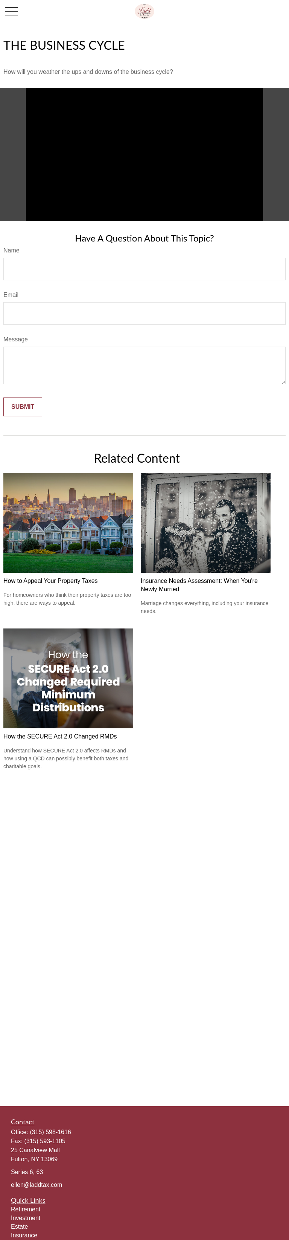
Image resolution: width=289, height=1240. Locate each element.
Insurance (24, 1235)
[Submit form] (22, 407)
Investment (25, 1218)
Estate (19, 1226)
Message (15, 339)
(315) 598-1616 (50, 1132)
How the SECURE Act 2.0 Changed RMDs (60, 736)
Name (11, 250)
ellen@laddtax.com (36, 1185)
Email (10, 295)
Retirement (25, 1209)
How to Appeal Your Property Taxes (50, 581)
